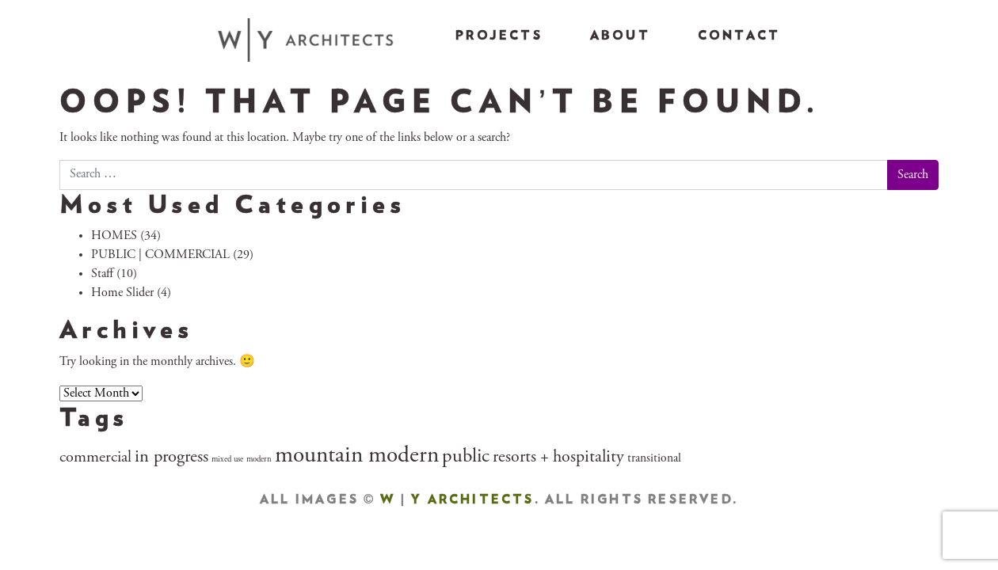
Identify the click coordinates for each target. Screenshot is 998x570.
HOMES (114, 236)
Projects (499, 35)
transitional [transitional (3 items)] (654, 459)
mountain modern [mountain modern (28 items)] (357, 456)
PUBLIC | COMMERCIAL (160, 255)
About (620, 35)
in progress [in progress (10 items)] (171, 457)
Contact (739, 35)
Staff (102, 274)
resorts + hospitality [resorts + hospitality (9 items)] (558, 457)
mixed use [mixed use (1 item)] (227, 459)
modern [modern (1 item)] (259, 459)
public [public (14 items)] (465, 457)
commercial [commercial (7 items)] (95, 458)
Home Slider (122, 293)
